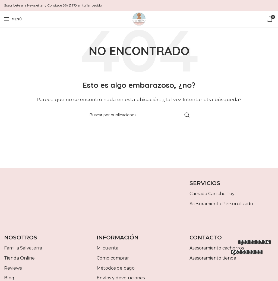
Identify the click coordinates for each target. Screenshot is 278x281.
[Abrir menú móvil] (12, 19)
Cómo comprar (113, 258)
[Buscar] (139, 115)
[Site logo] (139, 18)
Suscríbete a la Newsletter (24, 5)
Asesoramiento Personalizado (221, 203)
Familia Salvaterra (23, 248)
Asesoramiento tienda (226, 257)
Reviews (13, 268)
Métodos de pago (116, 268)
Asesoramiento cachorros (230, 247)
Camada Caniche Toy (212, 193)
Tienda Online (19, 258)
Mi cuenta (107, 248)
